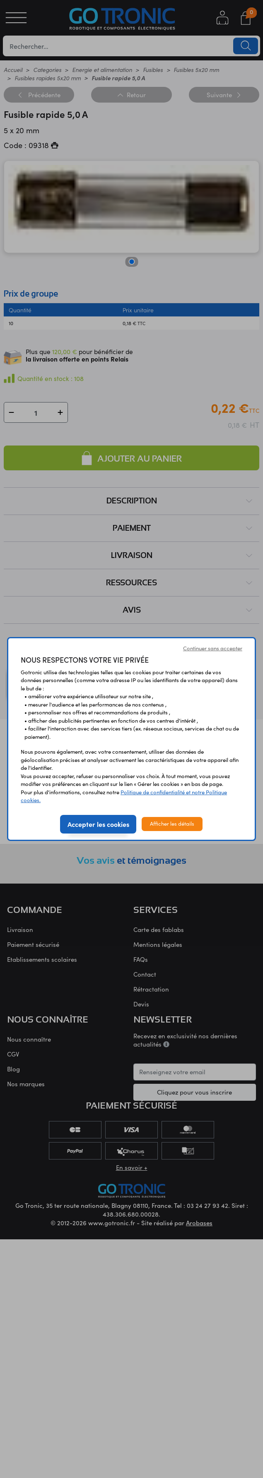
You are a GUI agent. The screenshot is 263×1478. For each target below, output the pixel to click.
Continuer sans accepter (212, 648)
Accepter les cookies (98, 824)
